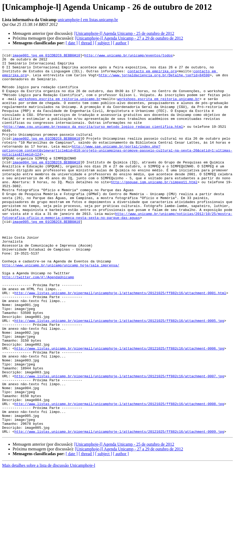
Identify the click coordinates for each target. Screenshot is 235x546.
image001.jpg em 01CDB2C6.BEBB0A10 (46, 56)
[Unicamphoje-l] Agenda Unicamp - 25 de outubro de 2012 (124, 33)
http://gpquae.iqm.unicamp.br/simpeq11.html (154, 208)
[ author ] (121, 43)
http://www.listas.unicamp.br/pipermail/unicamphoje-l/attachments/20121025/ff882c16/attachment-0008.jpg (119, 474)
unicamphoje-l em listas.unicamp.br (88, 19)
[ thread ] (86, 43)
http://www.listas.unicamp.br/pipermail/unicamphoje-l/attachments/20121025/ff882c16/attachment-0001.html (120, 341)
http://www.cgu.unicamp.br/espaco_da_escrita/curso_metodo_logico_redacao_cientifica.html (93, 141)
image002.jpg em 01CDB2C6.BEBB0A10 (46, 155)
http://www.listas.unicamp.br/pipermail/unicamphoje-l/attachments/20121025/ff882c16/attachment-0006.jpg (119, 407)
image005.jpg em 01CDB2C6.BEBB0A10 (46, 255)
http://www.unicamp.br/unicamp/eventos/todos (128, 56)
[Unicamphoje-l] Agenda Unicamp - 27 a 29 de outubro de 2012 (129, 38)
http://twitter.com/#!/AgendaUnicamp (38, 322)
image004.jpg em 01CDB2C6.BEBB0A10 (46, 184)
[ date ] (71, 43)
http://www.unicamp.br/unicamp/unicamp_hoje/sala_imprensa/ (60, 307)
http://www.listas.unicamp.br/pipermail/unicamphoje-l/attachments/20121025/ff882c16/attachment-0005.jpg (119, 374)
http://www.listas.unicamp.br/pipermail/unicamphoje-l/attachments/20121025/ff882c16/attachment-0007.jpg (119, 441)
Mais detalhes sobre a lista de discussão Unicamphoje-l (48, 541)
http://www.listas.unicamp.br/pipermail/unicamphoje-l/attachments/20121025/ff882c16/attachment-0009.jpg (119, 507)
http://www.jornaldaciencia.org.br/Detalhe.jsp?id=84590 (154, 79)
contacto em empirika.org (152, 75)
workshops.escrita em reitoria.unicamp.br (59, 108)
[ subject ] (103, 43)
